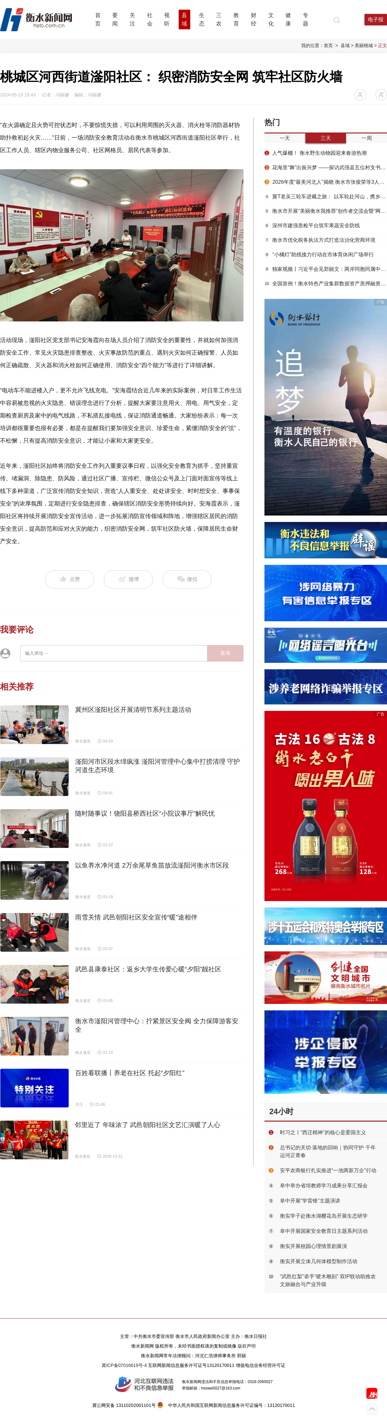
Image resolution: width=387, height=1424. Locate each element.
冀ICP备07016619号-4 (124, 1365)
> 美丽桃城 (362, 45)
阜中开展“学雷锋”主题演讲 (310, 1200)
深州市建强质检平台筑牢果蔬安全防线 (312, 225)
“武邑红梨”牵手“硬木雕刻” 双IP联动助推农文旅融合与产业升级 (328, 1280)
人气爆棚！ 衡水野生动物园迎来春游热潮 (315, 153)
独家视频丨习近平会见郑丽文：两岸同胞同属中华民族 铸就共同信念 (325, 269)
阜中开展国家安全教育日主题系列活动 (324, 1231)
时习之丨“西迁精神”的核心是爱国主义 (323, 1132)
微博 (128, 579)
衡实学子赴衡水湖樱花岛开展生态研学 (324, 1216)
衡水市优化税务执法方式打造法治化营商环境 (319, 240)
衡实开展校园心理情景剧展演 (313, 1246)
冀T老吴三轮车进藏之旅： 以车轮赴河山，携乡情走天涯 (325, 196)
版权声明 (247, 1346)
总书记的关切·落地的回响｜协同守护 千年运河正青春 (328, 1151)
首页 (328, 45)
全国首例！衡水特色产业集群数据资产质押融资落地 (325, 283)
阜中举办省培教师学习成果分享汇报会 (324, 1185)
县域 (345, 45)
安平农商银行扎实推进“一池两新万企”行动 (328, 1170)
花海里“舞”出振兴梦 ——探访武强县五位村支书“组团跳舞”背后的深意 (325, 167)
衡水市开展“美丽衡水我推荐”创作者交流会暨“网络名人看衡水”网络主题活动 (325, 211)
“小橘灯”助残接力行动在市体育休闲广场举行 (319, 254)
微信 (187, 579)
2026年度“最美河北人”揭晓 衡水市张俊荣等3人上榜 (325, 182)
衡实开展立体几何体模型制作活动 (318, 1261)
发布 (225, 653)
